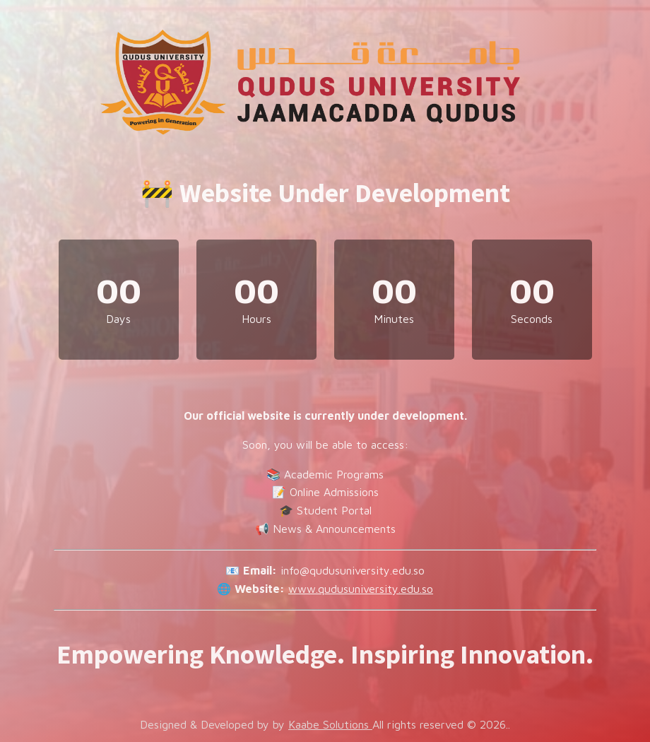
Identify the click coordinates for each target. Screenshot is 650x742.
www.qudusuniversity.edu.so (360, 588)
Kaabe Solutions (330, 724)
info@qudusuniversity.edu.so (352, 570)
